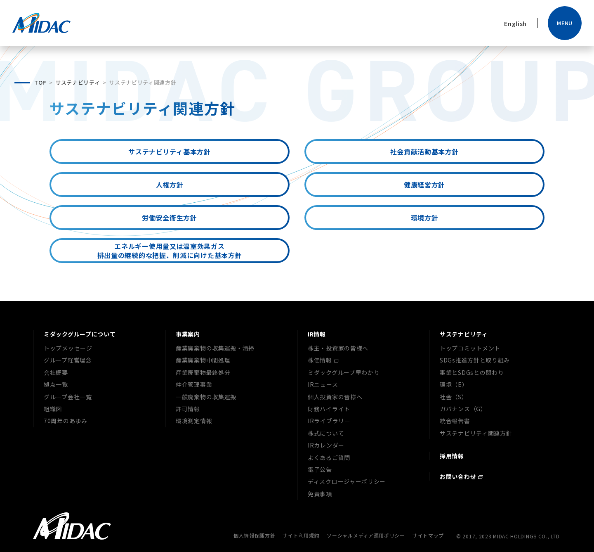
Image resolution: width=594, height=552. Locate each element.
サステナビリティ (77, 82)
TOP (40, 82)
